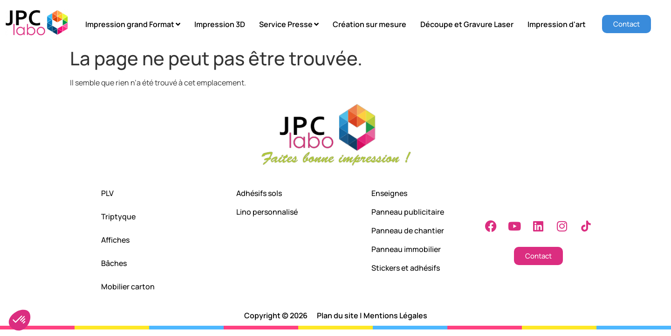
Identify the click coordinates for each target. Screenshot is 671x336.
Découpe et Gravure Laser (467, 24)
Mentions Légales (395, 315)
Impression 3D (219, 24)
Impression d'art (556, 24)
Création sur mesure (369, 24)
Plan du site (337, 315)
